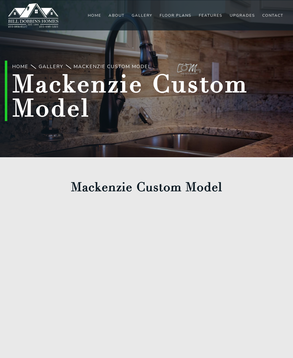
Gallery (142, 15)
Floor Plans (175, 15)
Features (210, 15)
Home (94, 15)
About (117, 15)
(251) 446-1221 (146, 257)
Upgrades (242, 15)
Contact (272, 15)
